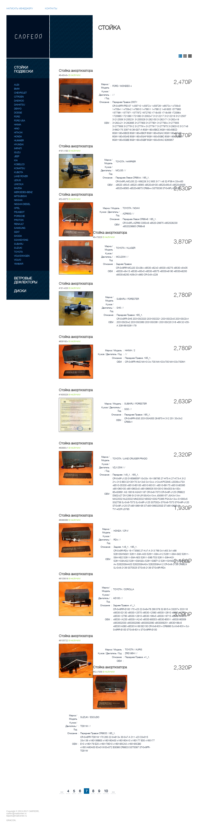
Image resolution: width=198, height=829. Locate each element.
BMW (17, 89)
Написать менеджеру (19, 8)
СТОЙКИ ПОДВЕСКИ (23, 69)
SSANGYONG (21, 240)
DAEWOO (19, 100)
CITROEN (19, 96)
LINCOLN (18, 184)
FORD (17, 116)
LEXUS (17, 180)
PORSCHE (19, 216)
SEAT (17, 232)
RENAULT (19, 224)
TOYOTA (18, 252)
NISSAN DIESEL (22, 204)
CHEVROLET (20, 93)
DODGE (18, 112)
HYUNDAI (19, 144)
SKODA (18, 236)
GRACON (11, 820)
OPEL (17, 208)
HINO (16, 128)
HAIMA (17, 124)
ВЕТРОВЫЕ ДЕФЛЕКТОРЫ (25, 280)
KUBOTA (18, 172)
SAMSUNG (19, 228)
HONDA (18, 136)
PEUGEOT (19, 212)
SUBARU (18, 244)
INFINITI (18, 148)
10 (106, 791)
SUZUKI (18, 248)
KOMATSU (19, 168)
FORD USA (19, 120)
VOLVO (17, 260)
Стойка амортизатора (76, 71)
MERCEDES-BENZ (23, 192)
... (61, 791)
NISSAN (18, 200)
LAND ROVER (21, 176)
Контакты (51, 8)
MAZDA (18, 188)
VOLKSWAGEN (21, 256)
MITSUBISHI (20, 196)
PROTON (18, 220)
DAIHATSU (19, 104)
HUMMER (19, 140)
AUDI (16, 85)
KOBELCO (19, 164)
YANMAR (18, 264)
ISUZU (17, 152)
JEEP (16, 156)
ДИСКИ (20, 291)
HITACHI (18, 132)
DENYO (17, 108)
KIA (16, 160)
